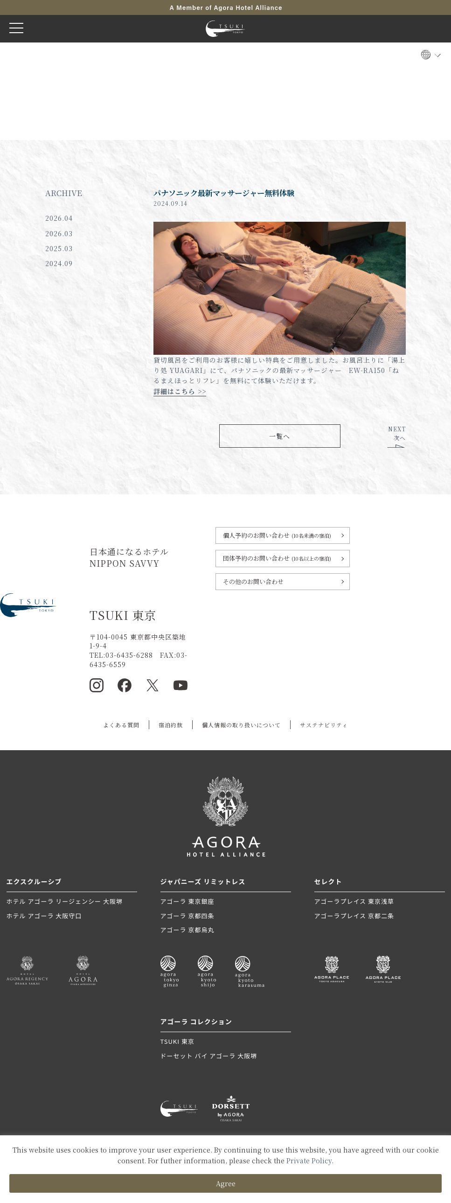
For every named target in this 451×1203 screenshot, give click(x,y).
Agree (226, 1183)
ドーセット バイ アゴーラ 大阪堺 (208, 1055)
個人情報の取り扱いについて (241, 725)
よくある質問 (121, 725)
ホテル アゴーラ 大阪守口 (44, 915)
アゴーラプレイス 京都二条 (354, 915)
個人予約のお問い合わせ (277, 535)
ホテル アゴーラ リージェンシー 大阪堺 (65, 901)
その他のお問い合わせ (253, 581)
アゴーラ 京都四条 (187, 915)
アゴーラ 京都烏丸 (187, 929)
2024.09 (59, 263)
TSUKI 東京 (177, 1041)
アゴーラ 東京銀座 (187, 901)
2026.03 (59, 233)
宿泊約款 (171, 725)
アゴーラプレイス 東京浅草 (354, 901)
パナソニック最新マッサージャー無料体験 (223, 192)
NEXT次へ (397, 433)
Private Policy (309, 1160)
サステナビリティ (324, 725)
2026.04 (59, 218)
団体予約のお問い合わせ (277, 558)
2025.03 (59, 248)
